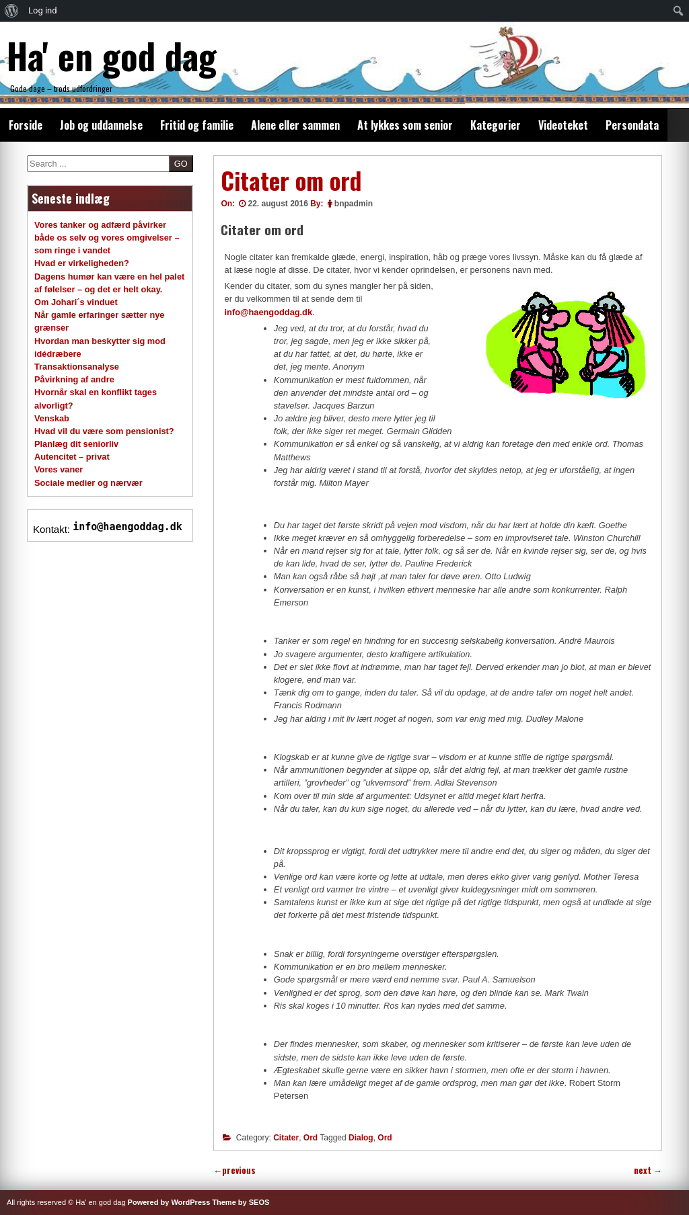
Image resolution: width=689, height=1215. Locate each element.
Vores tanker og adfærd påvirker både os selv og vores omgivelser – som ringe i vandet (107, 237)
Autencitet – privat (72, 457)
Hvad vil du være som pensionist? (104, 431)
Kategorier (495, 125)
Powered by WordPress (169, 1202)
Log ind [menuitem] (42, 10)
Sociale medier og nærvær (88, 483)
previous (234, 1170)
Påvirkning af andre (74, 379)
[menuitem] (12, 11)
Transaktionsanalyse (76, 367)
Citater (286, 1137)
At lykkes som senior (405, 125)
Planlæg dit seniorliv (76, 444)
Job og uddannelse (101, 125)
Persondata (632, 125)
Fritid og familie (196, 125)
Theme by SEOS (240, 1202)
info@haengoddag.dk (269, 312)
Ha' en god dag (112, 55)
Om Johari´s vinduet (76, 302)
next (648, 1170)
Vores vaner (58, 469)
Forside (25, 125)
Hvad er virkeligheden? (81, 263)
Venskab (51, 418)
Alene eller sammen (295, 125)
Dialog (361, 1137)
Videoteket (563, 125)
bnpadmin (353, 203)
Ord (310, 1137)
